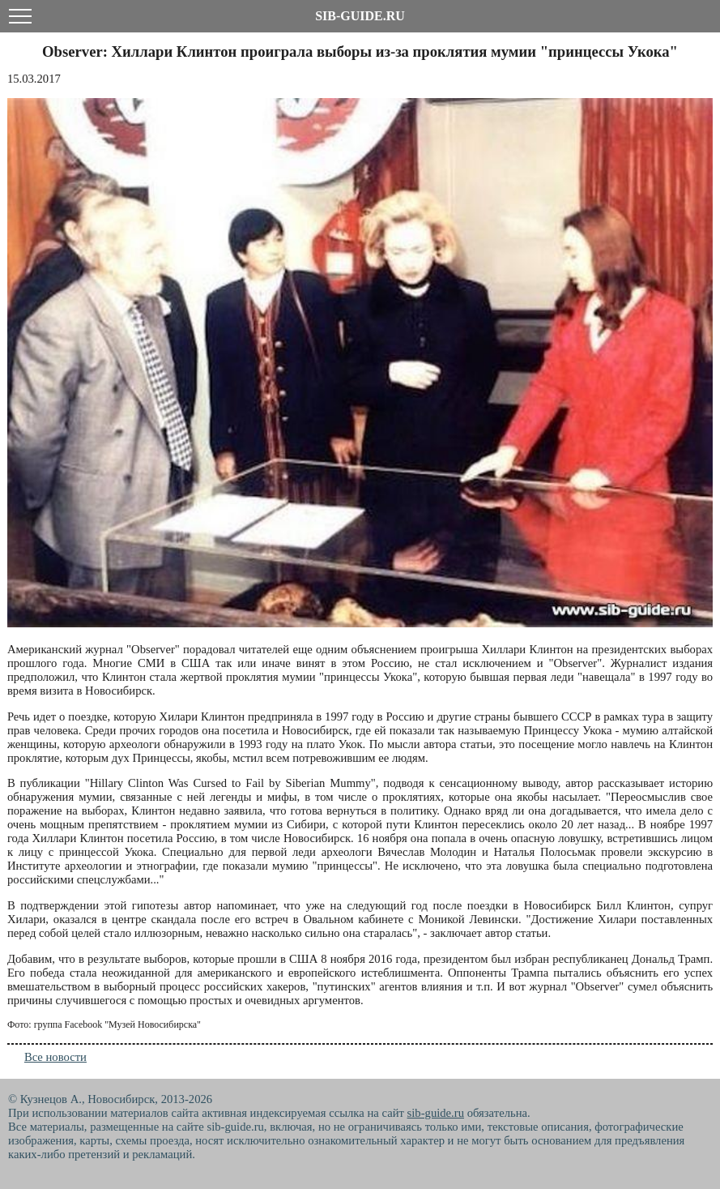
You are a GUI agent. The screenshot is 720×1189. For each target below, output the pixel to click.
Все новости (55, 1056)
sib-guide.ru (435, 1112)
